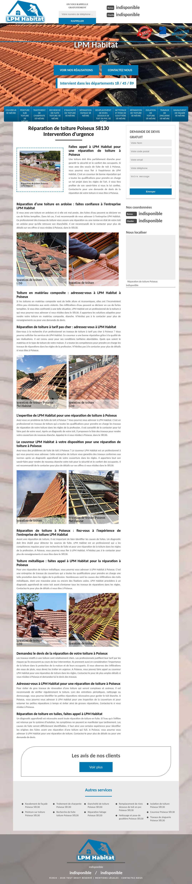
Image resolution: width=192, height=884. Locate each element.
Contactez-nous (132, 878)
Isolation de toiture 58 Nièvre (151, 114)
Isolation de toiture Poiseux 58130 (160, 805)
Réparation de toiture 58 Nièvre (136, 113)
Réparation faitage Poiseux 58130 (97, 814)
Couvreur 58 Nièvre (11, 111)
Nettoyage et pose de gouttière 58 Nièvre (120, 114)
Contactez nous (120, 70)
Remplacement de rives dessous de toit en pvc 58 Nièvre (103, 115)
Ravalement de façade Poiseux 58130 (36, 805)
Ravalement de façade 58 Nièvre (179, 113)
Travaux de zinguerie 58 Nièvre (165, 114)
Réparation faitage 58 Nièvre (86, 113)
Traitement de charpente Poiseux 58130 (69, 805)
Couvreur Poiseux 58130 (162, 812)
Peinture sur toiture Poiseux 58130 (35, 814)
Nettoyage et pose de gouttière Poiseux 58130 (131, 817)
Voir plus (96, 767)
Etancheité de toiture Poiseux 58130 (98, 805)
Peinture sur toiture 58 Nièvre (24, 115)
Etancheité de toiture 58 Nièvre (70, 113)
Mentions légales (107, 878)
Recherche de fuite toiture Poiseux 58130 (67, 814)
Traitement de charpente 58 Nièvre (39, 114)
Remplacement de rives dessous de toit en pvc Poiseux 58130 (131, 807)
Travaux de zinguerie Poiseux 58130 (160, 819)
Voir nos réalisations (76, 70)
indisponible (128, 7)
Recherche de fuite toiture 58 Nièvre (54, 114)
